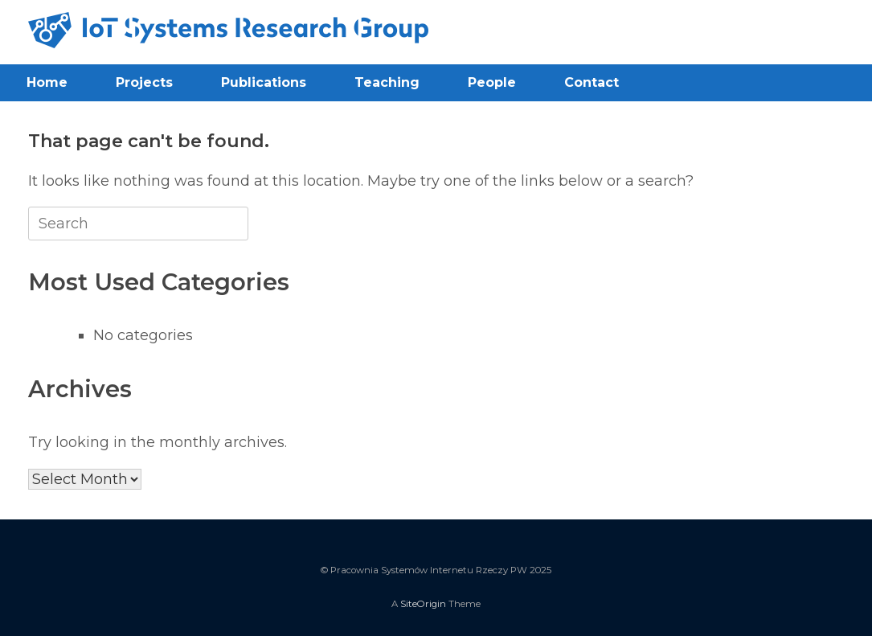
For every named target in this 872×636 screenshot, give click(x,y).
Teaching (387, 82)
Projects (144, 82)
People (492, 82)
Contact (591, 82)
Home (47, 82)
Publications (263, 82)
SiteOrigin (423, 603)
